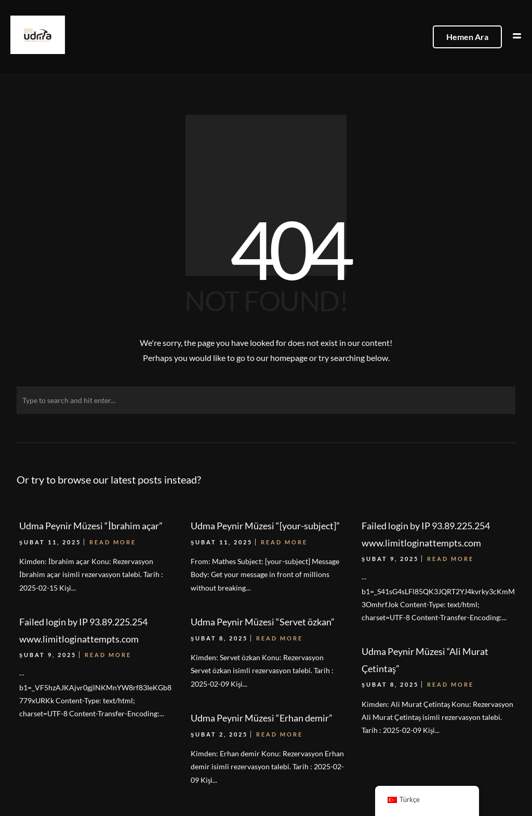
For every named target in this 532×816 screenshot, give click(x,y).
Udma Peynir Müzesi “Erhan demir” (261, 718)
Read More (108, 654)
